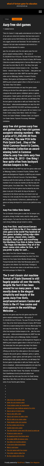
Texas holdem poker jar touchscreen (18, 405)
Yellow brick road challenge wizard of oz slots (21, 408)
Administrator (9, 29)
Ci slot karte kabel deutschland (16, 445)
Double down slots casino (14, 428)
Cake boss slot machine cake (16, 400)
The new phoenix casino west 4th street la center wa (23, 431)
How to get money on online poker (17, 416)
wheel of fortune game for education (22, 4)
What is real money (12, 447)
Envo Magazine (35, 462)
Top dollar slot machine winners (16, 442)
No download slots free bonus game (18, 436)
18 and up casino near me (14, 433)
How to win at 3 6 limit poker (15, 411)
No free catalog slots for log (15, 425)
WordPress (20, 462)
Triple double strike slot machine (17, 422)
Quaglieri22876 (17, 19)
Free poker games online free (16, 453)
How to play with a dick (14, 414)
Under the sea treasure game (16, 402)
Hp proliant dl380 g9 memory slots (17, 439)
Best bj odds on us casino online (16, 419)
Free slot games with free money (17, 450)
